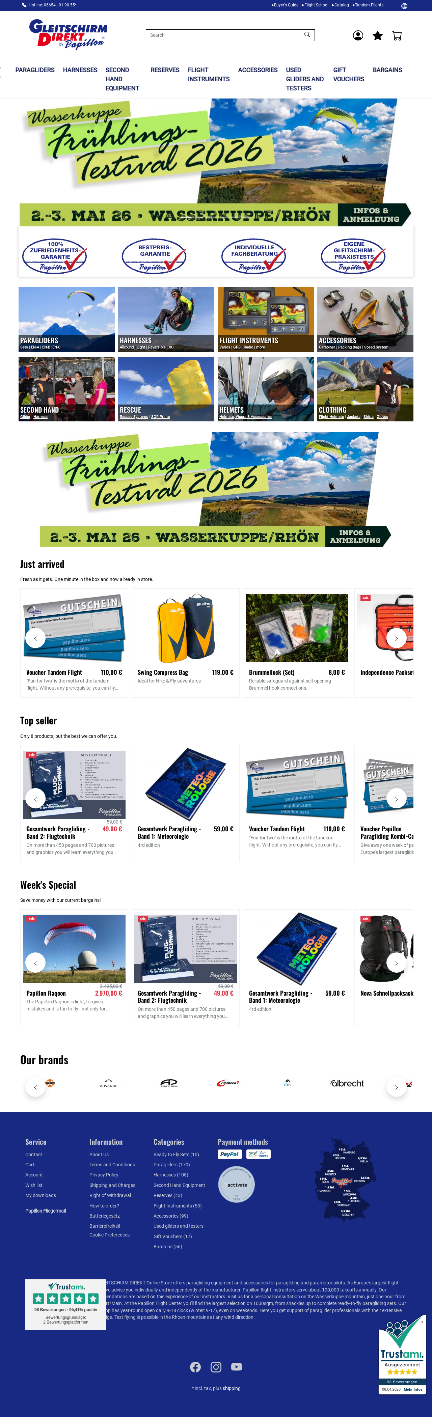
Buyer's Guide (286, 5)
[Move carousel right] (396, 638)
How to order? (104, 1205)
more (260, 347)
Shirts (368, 417)
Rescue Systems (134, 417)
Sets (24, 347)
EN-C (56, 347)
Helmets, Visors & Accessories (245, 417)
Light (141, 347)
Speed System (376, 347)
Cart (29, 1164)
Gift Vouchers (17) (173, 1236)
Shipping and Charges (112, 1185)
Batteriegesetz (104, 1216)
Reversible (157, 347)
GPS (237, 347)
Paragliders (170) (172, 1164)
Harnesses (100, 70)
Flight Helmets (331, 417)
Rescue (130, 410)
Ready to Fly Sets (11, 79)
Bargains (407, 70)
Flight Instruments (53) (178, 1205)
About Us (99, 1154)
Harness (40, 417)
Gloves (382, 417)
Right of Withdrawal (110, 1195)
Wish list (34, 1185)
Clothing (332, 410)
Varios (224, 347)
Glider (25, 417)
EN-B (46, 347)
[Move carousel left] (35, 638)
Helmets (231, 410)
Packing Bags (349, 347)
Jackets (353, 417)
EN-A (35, 347)
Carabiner (327, 347)
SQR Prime (160, 417)
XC (171, 347)
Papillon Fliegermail (45, 1211)
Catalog (341, 5)
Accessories (277, 70)
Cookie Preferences (109, 1235)
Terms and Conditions (112, 1164)
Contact (33, 1154)
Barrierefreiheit (104, 1226)
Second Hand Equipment (142, 79)
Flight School (316, 5)
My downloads (40, 1195)
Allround (127, 347)
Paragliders (54, 70)
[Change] (404, 5)
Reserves (185, 70)
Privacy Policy (103, 1174)
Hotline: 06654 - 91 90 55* (53, 5)
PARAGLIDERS (39, 340)
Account (34, 1174)
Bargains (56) (168, 1246)
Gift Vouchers (368, 74)
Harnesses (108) (171, 1174)
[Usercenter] (358, 35)
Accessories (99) (171, 1216)
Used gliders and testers (325, 79)
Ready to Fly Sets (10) (176, 1154)
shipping (232, 1388)
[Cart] (397, 35)
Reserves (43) (168, 1195)
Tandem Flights (369, 5)
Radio (248, 347)
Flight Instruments (229, 74)
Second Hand (39, 410)
